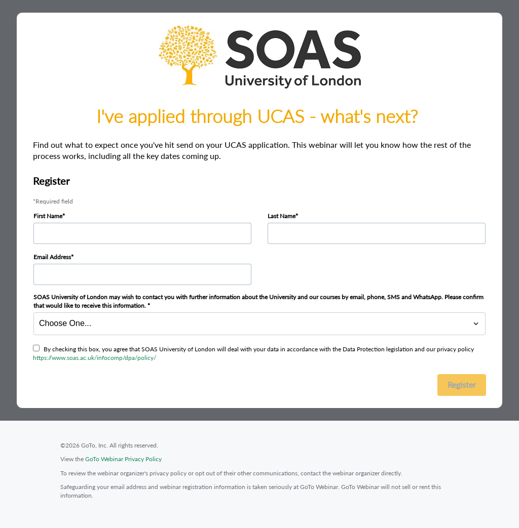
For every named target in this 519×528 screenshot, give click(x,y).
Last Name (281, 216)
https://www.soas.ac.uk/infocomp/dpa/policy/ (94, 357)
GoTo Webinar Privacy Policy (123, 459)
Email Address (52, 257)
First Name (47, 216)
